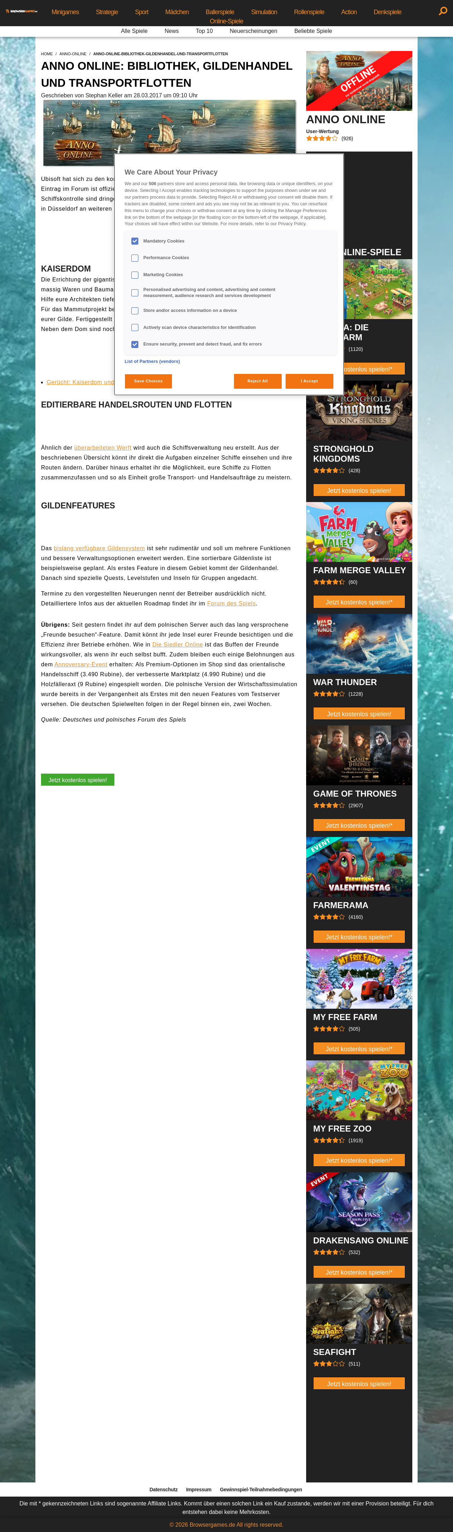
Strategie (107, 12)
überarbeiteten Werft (103, 448)
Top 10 (204, 31)
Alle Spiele (134, 31)
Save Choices (148, 381)
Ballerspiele (220, 12)
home (47, 54)
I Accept (309, 381)
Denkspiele (387, 12)
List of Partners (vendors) (152, 361)
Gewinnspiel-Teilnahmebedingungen (261, 1489)
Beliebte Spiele (313, 31)
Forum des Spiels (231, 603)
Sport (141, 12)
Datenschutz (164, 1489)
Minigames (65, 12)
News (172, 31)
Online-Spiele (226, 21)
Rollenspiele (309, 12)
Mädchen (177, 12)
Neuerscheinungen (253, 31)
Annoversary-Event (81, 664)
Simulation (264, 12)
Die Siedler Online (177, 645)
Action (349, 12)
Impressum (199, 1489)
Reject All (258, 381)
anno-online (72, 54)
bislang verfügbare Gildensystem (99, 548)
